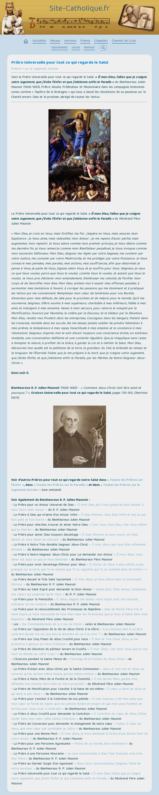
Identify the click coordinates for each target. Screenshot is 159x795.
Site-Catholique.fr (79, 8)
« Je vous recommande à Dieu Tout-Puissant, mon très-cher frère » (77, 756)
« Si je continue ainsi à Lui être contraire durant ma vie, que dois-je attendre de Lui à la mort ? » (77, 632)
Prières (85, 41)
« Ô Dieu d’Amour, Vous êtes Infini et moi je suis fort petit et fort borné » (78, 517)
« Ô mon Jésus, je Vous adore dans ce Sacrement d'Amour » (76, 582)
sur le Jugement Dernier (41, 69)
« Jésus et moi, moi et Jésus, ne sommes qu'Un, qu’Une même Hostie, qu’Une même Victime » (77, 671)
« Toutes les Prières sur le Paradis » (61, 485)
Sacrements (59, 48)
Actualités (39, 41)
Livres (76, 48)
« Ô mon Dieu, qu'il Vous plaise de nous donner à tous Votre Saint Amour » (77, 507)
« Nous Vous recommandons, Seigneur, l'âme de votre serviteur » (76, 766)
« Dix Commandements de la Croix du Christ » (51, 624)
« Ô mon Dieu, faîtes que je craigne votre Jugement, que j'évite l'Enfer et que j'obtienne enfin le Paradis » (75, 776)
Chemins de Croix (124, 41)
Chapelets (101, 41)
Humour (89, 48)
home (26, 41)
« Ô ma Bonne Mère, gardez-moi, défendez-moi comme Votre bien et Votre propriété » (74, 681)
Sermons (70, 41)
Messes (55, 41)
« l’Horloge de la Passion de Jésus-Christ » (97, 659)
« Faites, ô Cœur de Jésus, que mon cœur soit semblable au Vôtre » (76, 726)
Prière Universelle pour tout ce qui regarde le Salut (59, 63)
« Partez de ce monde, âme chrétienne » (99, 744)
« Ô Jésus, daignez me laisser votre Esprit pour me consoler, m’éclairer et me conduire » (74, 602)
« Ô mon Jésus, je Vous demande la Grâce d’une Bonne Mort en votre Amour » (79, 736)
